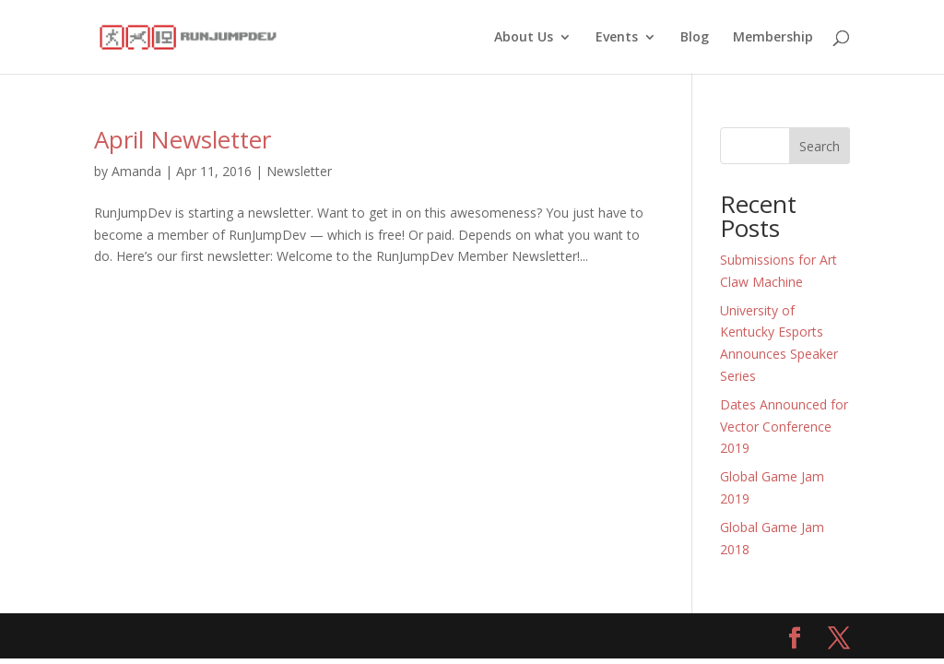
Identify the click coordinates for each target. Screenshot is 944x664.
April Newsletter (182, 139)
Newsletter (299, 171)
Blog (694, 37)
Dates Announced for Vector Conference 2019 (784, 426)
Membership (773, 37)
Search (819, 146)
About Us (523, 37)
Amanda (136, 171)
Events (617, 37)
